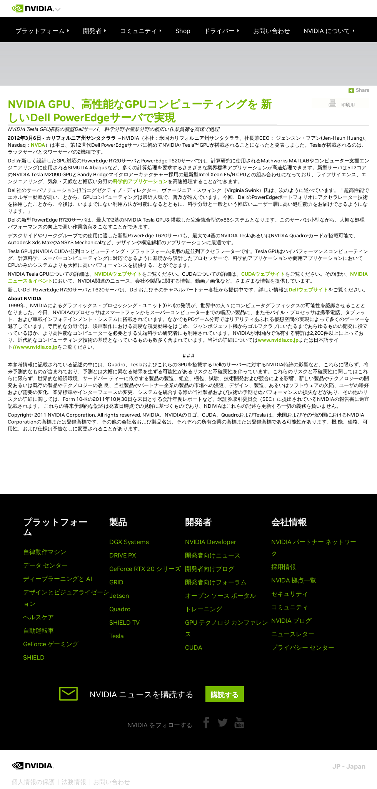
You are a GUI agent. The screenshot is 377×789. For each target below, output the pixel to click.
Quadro (119, 609)
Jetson (119, 595)
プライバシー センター (302, 647)
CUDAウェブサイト (263, 274)
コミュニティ (289, 607)
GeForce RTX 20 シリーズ (145, 568)
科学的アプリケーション (140, 181)
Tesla (116, 636)
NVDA (38, 145)
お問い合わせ (111, 782)
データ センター (45, 565)
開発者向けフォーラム (216, 582)
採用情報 (283, 567)
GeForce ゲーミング (50, 644)
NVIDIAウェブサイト (118, 274)
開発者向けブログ (209, 568)
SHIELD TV (124, 622)
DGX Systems (129, 542)
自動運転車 (38, 630)
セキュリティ (289, 593)
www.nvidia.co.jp (278, 340)
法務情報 (74, 782)
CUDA (193, 647)
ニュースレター (292, 634)
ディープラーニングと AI (57, 578)
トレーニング (203, 609)
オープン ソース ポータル (220, 595)
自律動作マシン (44, 552)
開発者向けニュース (212, 555)
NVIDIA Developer (210, 542)
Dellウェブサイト (308, 289)
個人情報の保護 (33, 782)
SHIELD (34, 657)
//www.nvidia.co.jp (35, 347)
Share (362, 90)
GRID (116, 582)
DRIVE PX (122, 555)
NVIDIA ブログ (291, 620)
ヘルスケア (38, 617)
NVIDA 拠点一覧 (293, 580)
